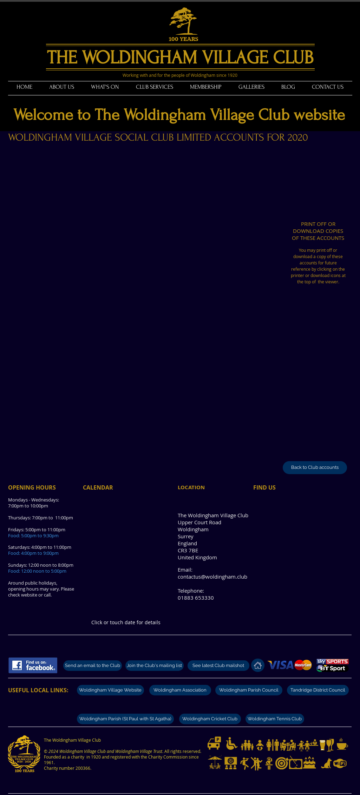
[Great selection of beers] (322, 745)
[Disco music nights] (269, 763)
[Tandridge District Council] (318, 690)
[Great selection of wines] (330, 745)
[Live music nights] (244, 763)
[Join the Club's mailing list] (154, 665)
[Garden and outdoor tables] (215, 762)
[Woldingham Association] (180, 690)
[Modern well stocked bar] (307, 745)
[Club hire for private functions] (309, 762)
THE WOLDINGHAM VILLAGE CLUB (180, 57)
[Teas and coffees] (342, 744)
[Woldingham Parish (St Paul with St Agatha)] (125, 719)
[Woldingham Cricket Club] (210, 719)
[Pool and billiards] (295, 762)
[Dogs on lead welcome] (326, 763)
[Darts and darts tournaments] (282, 763)
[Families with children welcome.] (247, 745)
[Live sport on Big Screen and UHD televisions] (230, 763)
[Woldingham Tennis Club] (275, 719)
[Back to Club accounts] (315, 467)
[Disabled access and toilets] (231, 743)
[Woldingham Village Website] (110, 690)
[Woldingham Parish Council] (248, 690)
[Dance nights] (256, 763)
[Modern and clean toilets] (272, 745)
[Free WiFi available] (340, 763)
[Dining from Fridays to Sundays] (288, 745)
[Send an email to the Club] (92, 665)
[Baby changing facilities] (260, 745)
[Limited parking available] (214, 743)
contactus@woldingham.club (212, 576)
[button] (62, 87)
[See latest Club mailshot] (218, 665)
